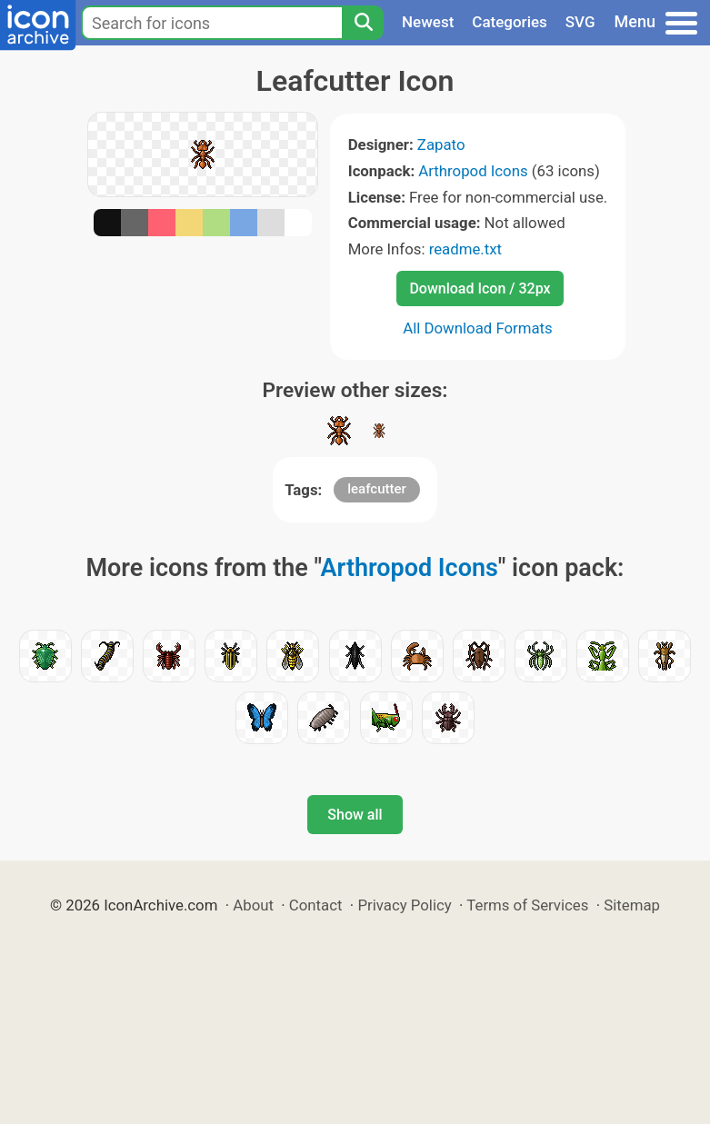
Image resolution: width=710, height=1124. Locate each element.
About (253, 905)
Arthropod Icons (472, 171)
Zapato (441, 144)
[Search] (363, 22)
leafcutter (376, 489)
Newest (428, 22)
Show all (354, 814)
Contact (316, 905)
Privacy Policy (404, 905)
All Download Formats (478, 328)
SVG (580, 22)
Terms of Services (527, 905)
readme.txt (465, 249)
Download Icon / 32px (479, 288)
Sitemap (632, 905)
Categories (509, 22)
